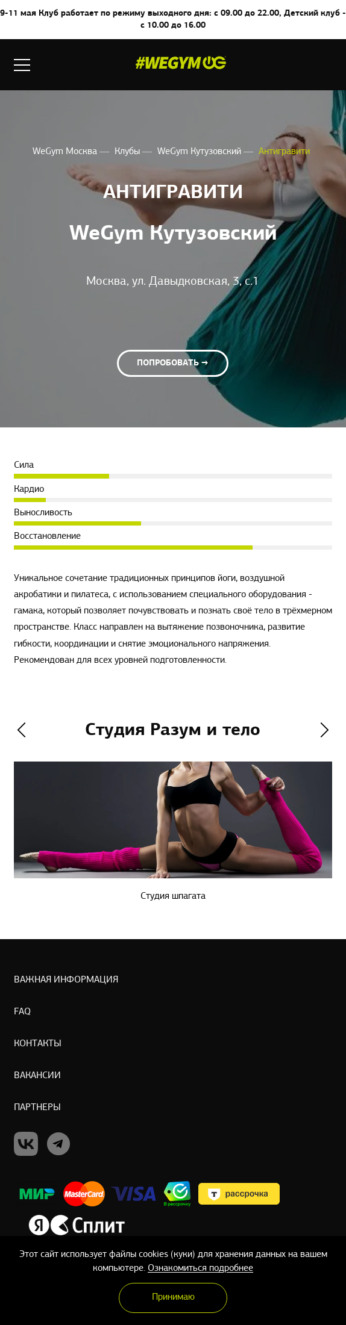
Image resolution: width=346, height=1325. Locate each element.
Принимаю (173, 1297)
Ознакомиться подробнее (200, 1268)
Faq (22, 1012)
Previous (21, 730)
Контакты (37, 1044)
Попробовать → (173, 363)
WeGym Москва (66, 152)
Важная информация (66, 980)
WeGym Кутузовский (200, 152)
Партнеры (37, 1107)
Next (324, 730)
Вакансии (37, 1076)
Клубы (128, 152)
